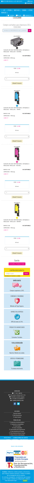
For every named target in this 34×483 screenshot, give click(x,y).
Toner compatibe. (17, 427)
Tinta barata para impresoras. (17, 429)
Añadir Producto (17, 83)
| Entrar (30, 1)
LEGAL (8, 439)
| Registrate (29, 3)
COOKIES (15, 439)
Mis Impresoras (17, 415)
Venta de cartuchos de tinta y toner (20, 7)
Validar (26, 273)
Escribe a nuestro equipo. (17, 397)
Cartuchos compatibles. (17, 424)
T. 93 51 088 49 (18, 393)
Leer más (19, 480)
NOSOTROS (7, 438)
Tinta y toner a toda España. (17, 435)
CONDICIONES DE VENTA (20, 438)
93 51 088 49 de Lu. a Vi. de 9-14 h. (12, 1)
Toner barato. (17, 426)
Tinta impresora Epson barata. (17, 433)
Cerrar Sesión (17, 417)
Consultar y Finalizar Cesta (17, 264)
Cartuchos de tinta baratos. (17, 422)
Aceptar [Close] (25, 480)
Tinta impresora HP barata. (17, 431)
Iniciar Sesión (17, 413)
